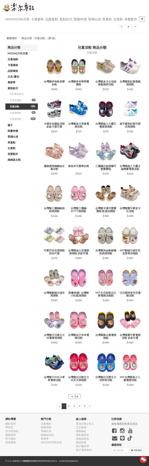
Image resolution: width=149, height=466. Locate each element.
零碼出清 (94, 19)
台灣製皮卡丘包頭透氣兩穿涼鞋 (105, 83)
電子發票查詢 (84, 450)
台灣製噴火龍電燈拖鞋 (105, 336)
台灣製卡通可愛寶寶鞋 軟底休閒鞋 (105, 210)
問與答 (9, 427)
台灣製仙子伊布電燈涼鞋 (78, 336)
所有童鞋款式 (17, 94)
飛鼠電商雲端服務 (68, 461)
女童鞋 (118, 19)
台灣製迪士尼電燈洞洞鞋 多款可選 (78, 252)
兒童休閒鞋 (23, 100)
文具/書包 (13, 76)
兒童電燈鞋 (23, 118)
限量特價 (80, 19)
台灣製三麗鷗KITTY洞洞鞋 (78, 210)
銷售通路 (10, 442)
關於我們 (10, 423)
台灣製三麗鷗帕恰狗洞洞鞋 (54, 210)
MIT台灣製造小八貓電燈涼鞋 (130, 379)
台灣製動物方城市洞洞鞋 (54, 294)
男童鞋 (107, 19)
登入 (91, 423)
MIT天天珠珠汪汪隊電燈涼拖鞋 (105, 294)
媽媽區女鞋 (14, 159)
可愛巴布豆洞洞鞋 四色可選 (54, 252)
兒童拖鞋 (13, 59)
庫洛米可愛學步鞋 (78, 166)
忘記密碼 (81, 427)
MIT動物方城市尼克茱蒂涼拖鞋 (130, 252)
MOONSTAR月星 (17, 19)
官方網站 (10, 438)
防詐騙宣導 (82, 446)
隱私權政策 (82, 435)
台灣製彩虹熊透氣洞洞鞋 (130, 83)
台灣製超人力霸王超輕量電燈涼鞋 (130, 167)
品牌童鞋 (51, 19)
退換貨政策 (82, 438)
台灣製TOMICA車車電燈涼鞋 (54, 379)
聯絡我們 (10, 435)
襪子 (10, 125)
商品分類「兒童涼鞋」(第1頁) (38, 38)
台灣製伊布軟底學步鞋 (54, 83)
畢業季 (11, 82)
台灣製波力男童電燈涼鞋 (78, 125)
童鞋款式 (66, 19)
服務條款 (81, 431)
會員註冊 (81, 423)
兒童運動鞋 (23, 112)
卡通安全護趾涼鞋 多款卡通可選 (54, 125)
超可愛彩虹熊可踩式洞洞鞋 (130, 125)
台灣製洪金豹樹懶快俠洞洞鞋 (105, 252)
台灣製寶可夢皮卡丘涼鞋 (130, 210)
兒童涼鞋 (23, 106)
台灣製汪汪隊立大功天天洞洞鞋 (78, 379)
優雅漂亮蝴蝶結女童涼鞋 (54, 167)
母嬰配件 (130, 19)
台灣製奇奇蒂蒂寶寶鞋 (78, 83)
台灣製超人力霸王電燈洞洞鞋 (105, 125)
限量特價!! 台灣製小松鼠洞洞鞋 (78, 294)
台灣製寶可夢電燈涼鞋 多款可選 (130, 336)
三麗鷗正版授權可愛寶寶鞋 (105, 167)
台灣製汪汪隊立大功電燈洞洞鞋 (54, 336)
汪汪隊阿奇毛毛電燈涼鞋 (130, 294)
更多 (75, 396)
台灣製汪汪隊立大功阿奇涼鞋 (105, 379)
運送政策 (81, 442)
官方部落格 (11, 431)
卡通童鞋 (37, 19)
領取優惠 (136, 450)
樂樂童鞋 (12, 38)
